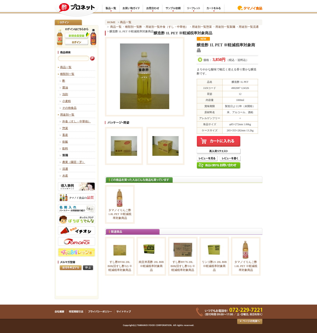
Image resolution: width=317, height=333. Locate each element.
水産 (65, 175)
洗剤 (65, 94)
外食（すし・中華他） (76, 121)
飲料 (65, 148)
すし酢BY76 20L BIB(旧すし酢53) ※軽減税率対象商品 (183, 265)
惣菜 (65, 128)
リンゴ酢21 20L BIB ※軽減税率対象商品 (214, 265)
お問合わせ (152, 8)
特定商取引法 (76, 311)
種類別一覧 (67, 74)
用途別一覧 (67, 114)
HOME (111, 22)
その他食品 (69, 107)
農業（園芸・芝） (73, 162)
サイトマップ (123, 311)
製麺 (232, 26)
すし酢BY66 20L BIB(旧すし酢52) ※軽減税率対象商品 (120, 265)
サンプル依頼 (173, 8)
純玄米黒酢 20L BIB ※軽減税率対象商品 (151, 265)
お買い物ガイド (131, 8)
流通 (65, 168)
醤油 (65, 87)
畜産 (65, 135)
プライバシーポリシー (100, 311)
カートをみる (213, 8)
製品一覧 (110, 8)
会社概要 (61, 311)
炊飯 (65, 141)
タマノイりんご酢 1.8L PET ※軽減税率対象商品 (119, 214)
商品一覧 (65, 67)
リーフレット (193, 8)
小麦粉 (66, 101)
